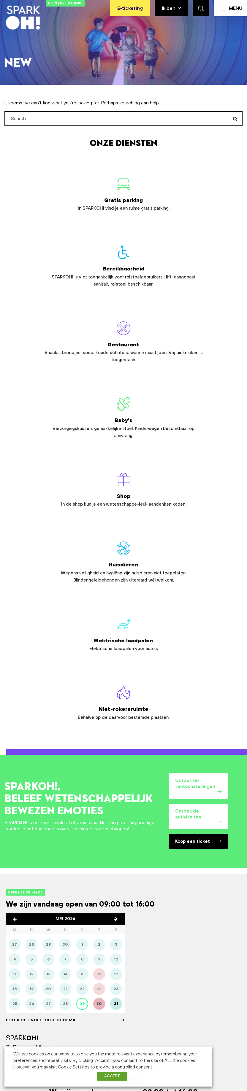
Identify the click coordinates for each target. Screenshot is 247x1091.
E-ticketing (130, 8)
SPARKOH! (15, 989)
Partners (196, 989)
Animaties (14, 1008)
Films (9, 1027)
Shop (123, 296)
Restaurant (205, 203)
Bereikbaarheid (123, 206)
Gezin (72, 989)
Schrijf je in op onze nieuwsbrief (120, 935)
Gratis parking (41, 196)
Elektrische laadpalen (82, 389)
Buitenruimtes (18, 1018)
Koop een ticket (198, 542)
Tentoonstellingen (22, 998)
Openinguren (140, 998)
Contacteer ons (123, 854)
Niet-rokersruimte (164, 389)
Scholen (74, 998)
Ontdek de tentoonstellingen (198, 479)
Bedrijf (73, 1018)
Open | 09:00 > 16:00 (83, 3)
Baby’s (41, 300)
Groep (73, 1008)
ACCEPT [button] (112, 1076)
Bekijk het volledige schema (65, 724)
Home (20, 48)
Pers (192, 998)
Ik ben (168, 8)
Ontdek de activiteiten (198, 512)
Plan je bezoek (123, 813)
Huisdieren (205, 303)
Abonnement (17, 1037)
